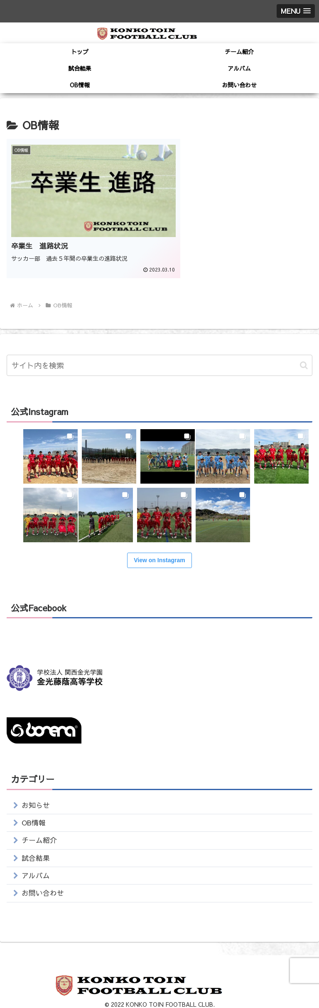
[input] (159, 352)
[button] (304, 352)
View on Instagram (159, 547)
